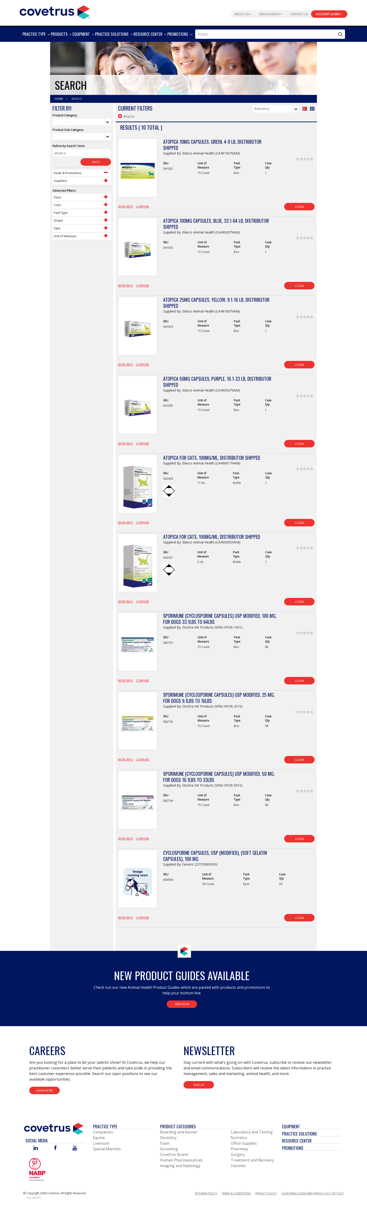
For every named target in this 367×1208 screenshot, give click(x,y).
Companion (103, 1132)
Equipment (291, 1126)
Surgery (238, 1154)
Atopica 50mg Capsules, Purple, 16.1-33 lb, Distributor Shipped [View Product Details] (217, 381)
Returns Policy (206, 1193)
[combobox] (270, 34)
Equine (99, 1137)
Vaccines (238, 1165)
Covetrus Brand (174, 1154)
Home (59, 99)
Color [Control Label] (57, 205)
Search (76, 99)
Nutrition (239, 1137)
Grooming (169, 1148)
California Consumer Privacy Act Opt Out (312, 1193)
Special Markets (107, 1148)
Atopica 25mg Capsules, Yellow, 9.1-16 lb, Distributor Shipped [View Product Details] (216, 302)
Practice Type (105, 1126)
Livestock (101, 1143)
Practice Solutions (299, 1134)
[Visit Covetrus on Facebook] (55, 1148)
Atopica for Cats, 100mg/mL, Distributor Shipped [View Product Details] (211, 457)
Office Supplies (244, 1143)
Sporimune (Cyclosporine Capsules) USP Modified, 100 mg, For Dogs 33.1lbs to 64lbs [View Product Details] (219, 618)
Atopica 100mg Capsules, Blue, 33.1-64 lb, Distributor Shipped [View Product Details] (216, 223)
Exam (164, 1143)
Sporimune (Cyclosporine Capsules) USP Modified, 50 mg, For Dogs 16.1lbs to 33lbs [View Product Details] (219, 776)
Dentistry (168, 1137)
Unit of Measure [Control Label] (65, 236)
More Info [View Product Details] (125, 207)
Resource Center (297, 1141)
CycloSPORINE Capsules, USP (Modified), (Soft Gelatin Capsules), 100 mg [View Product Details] (215, 855)
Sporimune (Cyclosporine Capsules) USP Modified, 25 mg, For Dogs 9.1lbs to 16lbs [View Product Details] (219, 697)
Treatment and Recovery (252, 1160)
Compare (142, 207)
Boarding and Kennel (178, 1132)
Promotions (292, 1148)
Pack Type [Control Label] (61, 213)
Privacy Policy (266, 1193)
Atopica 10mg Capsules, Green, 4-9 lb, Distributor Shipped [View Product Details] (212, 144)
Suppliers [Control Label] (60, 181)
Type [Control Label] (57, 228)
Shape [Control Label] (58, 220)
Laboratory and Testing (252, 1132)
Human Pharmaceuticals (181, 1160)
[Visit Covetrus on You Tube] (75, 1148)
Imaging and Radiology (180, 1165)
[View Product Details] (138, 170)
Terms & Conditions (236, 1193)
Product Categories (178, 1126)
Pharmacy (239, 1148)
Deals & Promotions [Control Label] (67, 173)
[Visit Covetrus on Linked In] (35, 1148)
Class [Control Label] (57, 197)
